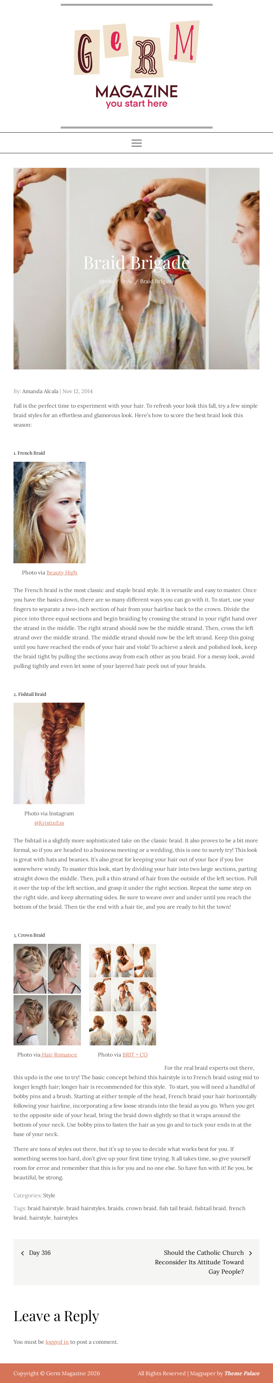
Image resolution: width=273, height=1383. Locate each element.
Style (49, 1195)
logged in (57, 1341)
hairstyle (40, 1217)
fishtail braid (210, 1208)
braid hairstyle (46, 1208)
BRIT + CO (135, 1054)
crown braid (141, 1208)
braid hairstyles (85, 1208)
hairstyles (66, 1217)
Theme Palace (242, 1373)
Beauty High (62, 572)
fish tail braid (175, 1208)
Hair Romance (58, 1054)
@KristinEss (49, 822)
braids (115, 1208)
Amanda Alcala (40, 391)
